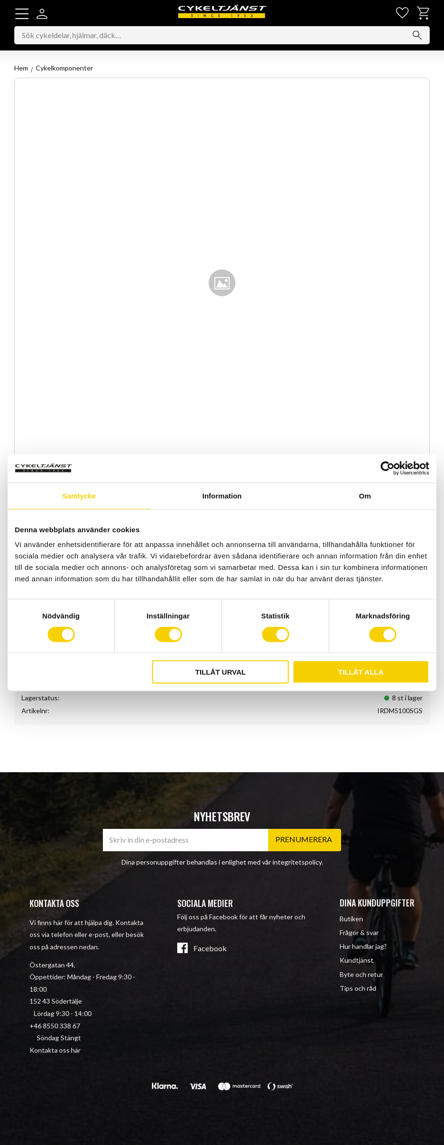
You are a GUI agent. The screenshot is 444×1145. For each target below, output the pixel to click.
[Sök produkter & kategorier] (222, 35)
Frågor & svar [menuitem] (359, 933)
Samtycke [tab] (79, 495)
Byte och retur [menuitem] (361, 974)
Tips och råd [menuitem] (358, 988)
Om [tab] (365, 495)
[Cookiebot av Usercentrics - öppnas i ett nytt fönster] (387, 468)
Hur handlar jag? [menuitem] (363, 947)
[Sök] (417, 35)
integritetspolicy (297, 862)
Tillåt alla (360, 672)
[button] (21, 13)
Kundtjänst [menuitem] (356, 960)
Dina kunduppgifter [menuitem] (377, 903)
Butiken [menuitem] (351, 919)
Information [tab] (222, 495)
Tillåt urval (220, 672)
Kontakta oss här (55, 1050)
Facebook (210, 949)
